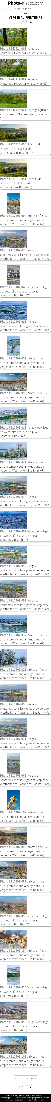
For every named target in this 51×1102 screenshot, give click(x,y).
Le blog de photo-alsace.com (38, 1098)
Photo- (25, 3)
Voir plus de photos (25, 1078)
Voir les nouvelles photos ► (35, 1100)
